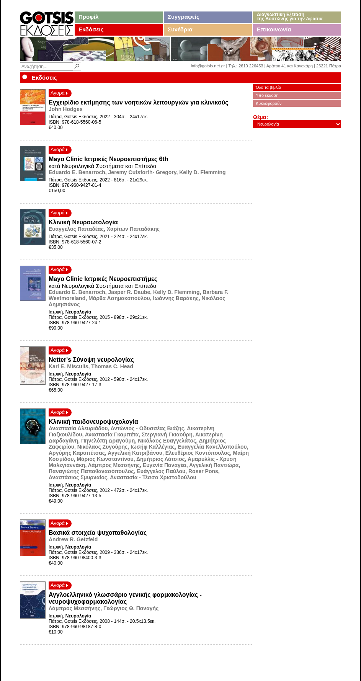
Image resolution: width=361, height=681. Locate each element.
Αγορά (59, 93)
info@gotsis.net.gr (208, 66)
